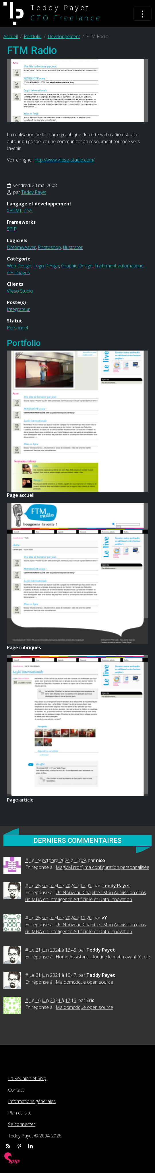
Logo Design (46, 265)
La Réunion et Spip (27, 1078)
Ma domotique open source (84, 982)
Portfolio (33, 36)
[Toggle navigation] (142, 13)
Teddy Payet (33, 192)
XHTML (14, 210)
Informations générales (32, 1101)
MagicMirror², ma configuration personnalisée (102, 867)
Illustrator (73, 247)
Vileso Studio (20, 291)
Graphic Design (76, 265)
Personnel (17, 327)
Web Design (19, 265)
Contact (16, 1090)
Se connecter (21, 1124)
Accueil (10, 36)
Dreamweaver (21, 247)
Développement (64, 36)
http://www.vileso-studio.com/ (64, 160)
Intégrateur (18, 309)
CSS (28, 210)
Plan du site (20, 1113)
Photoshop (49, 247)
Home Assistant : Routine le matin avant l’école (103, 957)
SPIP (12, 229)
